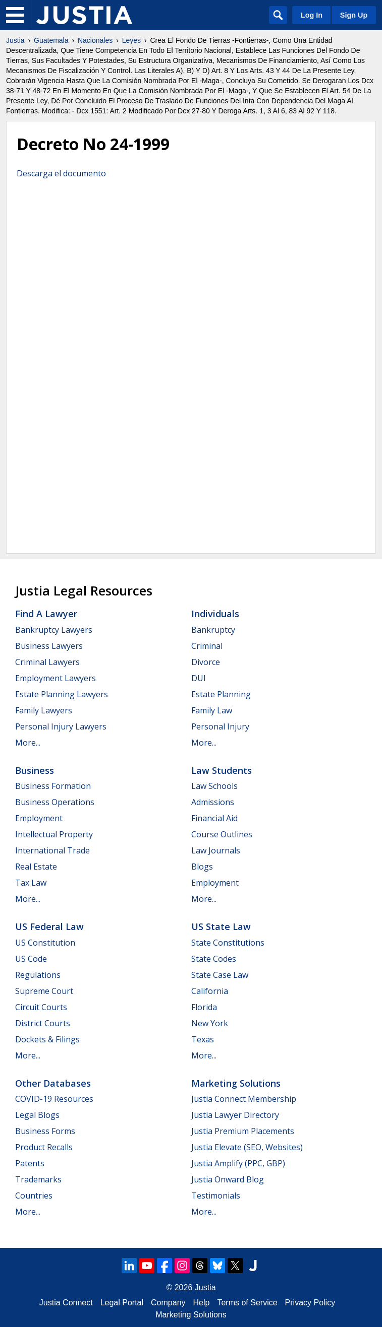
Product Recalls (44, 1147)
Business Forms (45, 1131)
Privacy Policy (310, 1302)
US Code (31, 958)
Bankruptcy (213, 629)
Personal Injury (220, 726)
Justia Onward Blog (227, 1179)
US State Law (221, 926)
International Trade (52, 850)
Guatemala (51, 40)
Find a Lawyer (46, 614)
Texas (202, 1039)
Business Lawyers (49, 645)
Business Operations (54, 802)
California (209, 991)
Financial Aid (214, 818)
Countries (33, 1195)
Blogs (202, 866)
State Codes (213, 958)
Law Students (221, 770)
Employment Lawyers (55, 678)
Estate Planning (221, 694)
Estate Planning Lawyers (61, 694)
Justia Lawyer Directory (235, 1114)
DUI (198, 678)
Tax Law (30, 882)
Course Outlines (221, 834)
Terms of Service (247, 1302)
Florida (204, 1007)
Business (34, 770)
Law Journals (215, 850)
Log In (311, 15)
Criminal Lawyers (47, 662)
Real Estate (36, 866)
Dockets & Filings (47, 1039)
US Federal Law (49, 926)
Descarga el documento (61, 173)
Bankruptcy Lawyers (53, 629)
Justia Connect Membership (243, 1098)
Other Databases (53, 1083)
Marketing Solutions (236, 1083)
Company (168, 1302)
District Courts (42, 1023)
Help (201, 1302)
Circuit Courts (41, 1007)
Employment (39, 818)
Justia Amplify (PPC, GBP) (238, 1163)
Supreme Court (44, 991)
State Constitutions (227, 942)
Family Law (211, 710)
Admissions (212, 802)
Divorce (205, 662)
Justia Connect (66, 1302)
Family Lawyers (43, 710)
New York (209, 1023)
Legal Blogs (37, 1114)
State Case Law (219, 974)
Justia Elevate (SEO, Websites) (247, 1147)
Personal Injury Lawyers (60, 726)
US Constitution (45, 942)
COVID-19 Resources (54, 1098)
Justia (15, 40)
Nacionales (95, 40)
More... (27, 742)
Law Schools (214, 785)
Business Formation (53, 785)
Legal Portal (121, 1302)
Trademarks (38, 1179)
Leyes (131, 40)
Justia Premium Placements (242, 1131)
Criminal (207, 645)
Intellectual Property (54, 834)
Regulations (38, 974)
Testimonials (215, 1195)
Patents (29, 1163)
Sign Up (353, 15)
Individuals (215, 614)
